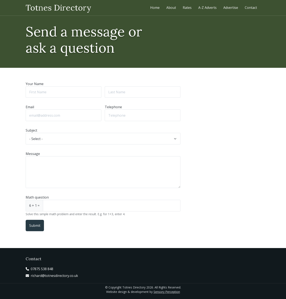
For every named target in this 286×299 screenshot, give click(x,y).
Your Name (35, 83)
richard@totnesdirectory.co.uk (54, 275)
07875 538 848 (42, 269)
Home (155, 7)
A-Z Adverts (207, 7)
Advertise (230, 7)
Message (33, 153)
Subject (31, 130)
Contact (251, 7)
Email (30, 107)
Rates (187, 7)
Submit (34, 225)
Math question (37, 197)
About (171, 7)
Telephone (113, 107)
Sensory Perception (167, 292)
